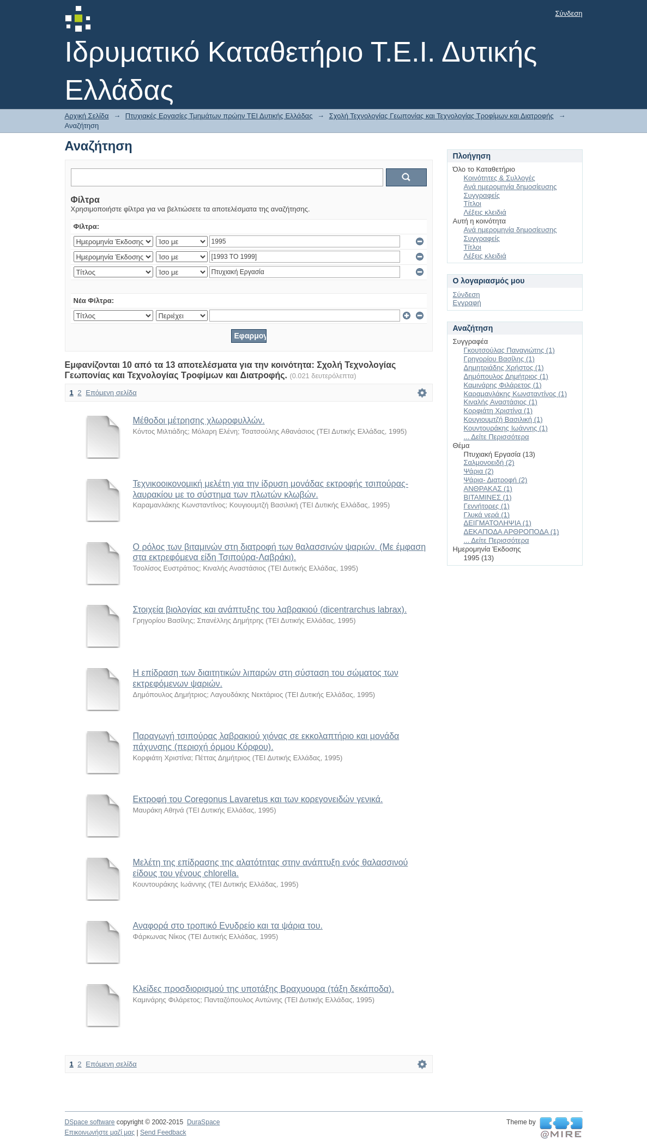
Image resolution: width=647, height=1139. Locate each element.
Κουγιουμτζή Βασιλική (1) (503, 419)
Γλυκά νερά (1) (487, 515)
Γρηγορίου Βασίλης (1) (499, 359)
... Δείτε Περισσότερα (496, 437)
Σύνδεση (569, 13)
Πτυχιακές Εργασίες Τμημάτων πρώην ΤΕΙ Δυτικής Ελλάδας (219, 116)
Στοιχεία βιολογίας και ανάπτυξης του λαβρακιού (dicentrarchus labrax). (270, 609)
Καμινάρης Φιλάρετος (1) (503, 385)
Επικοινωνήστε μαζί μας (100, 1132)
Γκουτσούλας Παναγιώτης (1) (509, 350)
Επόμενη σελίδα (111, 393)
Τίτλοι (472, 203)
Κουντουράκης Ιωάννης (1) (506, 428)
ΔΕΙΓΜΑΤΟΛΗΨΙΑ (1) (497, 523)
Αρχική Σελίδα (87, 116)
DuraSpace (203, 1122)
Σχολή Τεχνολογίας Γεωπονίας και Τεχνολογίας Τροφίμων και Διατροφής (441, 116)
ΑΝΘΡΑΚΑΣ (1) (488, 488)
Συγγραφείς (482, 195)
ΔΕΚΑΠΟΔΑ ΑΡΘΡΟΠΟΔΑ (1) (511, 532)
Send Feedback (163, 1132)
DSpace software (90, 1122)
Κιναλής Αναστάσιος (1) (500, 402)
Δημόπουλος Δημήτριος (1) (506, 376)
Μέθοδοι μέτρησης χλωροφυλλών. (199, 420)
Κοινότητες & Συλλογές (499, 178)
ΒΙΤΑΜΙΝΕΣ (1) (488, 497)
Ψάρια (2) (479, 471)
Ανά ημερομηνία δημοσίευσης (510, 187)
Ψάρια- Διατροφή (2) (496, 480)
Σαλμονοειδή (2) (489, 462)
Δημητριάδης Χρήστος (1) (504, 367)
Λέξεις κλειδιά (485, 212)
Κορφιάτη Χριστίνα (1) (498, 411)
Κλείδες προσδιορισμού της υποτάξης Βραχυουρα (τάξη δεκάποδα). (263, 988)
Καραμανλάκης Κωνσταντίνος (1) (515, 394)
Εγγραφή (467, 303)
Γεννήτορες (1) (487, 506)
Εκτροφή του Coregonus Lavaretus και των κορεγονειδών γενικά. (258, 799)
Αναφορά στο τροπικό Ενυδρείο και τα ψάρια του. (228, 925)
